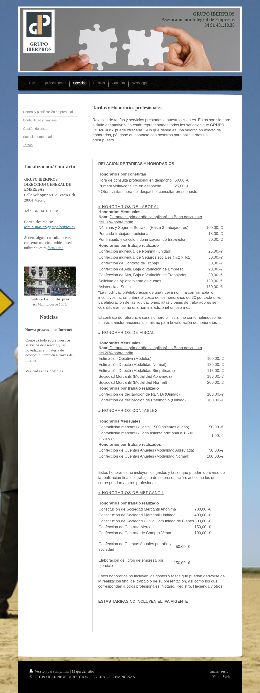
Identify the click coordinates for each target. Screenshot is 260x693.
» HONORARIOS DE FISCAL (126, 332)
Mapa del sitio (83, 671)
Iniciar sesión (220, 671)
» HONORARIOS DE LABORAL (128, 207)
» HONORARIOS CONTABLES (128, 410)
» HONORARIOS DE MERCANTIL (131, 493)
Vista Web (221, 676)
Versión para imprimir (50, 671)
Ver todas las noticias (44, 371)
